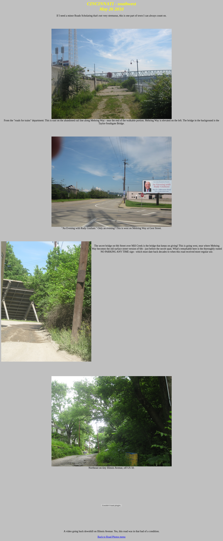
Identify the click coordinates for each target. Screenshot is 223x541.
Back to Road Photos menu (111, 536)
